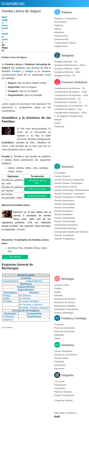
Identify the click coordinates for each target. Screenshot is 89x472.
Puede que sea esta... (37, 196)
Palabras (66, 12)
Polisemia (59, 361)
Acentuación (60, 385)
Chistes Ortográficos (64, 395)
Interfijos (58, 295)
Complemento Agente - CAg (68, 109)
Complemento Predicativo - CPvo (70, 112)
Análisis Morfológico (64, 313)
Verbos (57, 29)
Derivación (5, 27)
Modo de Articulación (64, 331)
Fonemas (58, 324)
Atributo (58, 119)
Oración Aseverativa (64, 200)
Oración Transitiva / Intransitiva (69, 193)
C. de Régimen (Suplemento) (68, 116)
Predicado (59, 126)
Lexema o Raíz (61, 285)
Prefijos (16, 71)
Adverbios (59, 32)
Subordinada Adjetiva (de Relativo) (71, 232)
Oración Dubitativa (63, 214)
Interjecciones (61, 46)
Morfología (5, 20)
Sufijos (29, 71)
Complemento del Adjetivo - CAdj (70, 92)
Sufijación (8, 319)
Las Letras (59, 381)
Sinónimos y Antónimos (65, 354)
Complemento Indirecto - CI (67, 102)
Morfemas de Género (64, 302)
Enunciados (60, 173)
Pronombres (60, 22)
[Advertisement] (29, 31)
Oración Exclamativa (64, 207)
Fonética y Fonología (73, 318)
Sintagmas (67, 55)
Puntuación (59, 388)
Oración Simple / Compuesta (68, 183)
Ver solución (15, 257)
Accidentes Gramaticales (66, 309)
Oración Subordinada (64, 221)
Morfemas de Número (65, 299)
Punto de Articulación (64, 328)
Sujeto (57, 123)
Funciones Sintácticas (74, 82)
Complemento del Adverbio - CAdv (71, 95)
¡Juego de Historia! (63, 400)
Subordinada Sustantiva (66, 225)
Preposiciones (61, 36)
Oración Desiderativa (64, 218)
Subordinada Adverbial (65, 228)
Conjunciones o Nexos (65, 43)
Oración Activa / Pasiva (65, 186)
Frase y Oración (62, 176)
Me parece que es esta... (37, 181)
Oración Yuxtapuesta (64, 239)
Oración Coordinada (64, 235)
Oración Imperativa (63, 211)
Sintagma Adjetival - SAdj (66, 68)
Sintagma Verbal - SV (64, 75)
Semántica (67, 345)
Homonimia (59, 365)
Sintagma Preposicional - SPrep (69, 65)
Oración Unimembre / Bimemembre (71, 190)
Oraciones (67, 166)
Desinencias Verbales (64, 306)
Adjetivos (58, 25)
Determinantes (61, 39)
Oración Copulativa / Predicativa (70, 197)
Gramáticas (13, 3)
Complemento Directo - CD (67, 99)
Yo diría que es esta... (37, 189)
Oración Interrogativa (64, 204)
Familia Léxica (61, 358)
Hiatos (57, 338)
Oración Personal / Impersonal (69, 180)
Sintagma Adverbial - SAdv (67, 72)
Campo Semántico (63, 351)
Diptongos (59, 335)
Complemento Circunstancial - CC (70, 105)
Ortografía (67, 375)
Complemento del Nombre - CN (69, 88)
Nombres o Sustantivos (65, 18)
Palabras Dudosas (63, 392)
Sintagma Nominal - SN (65, 61)
